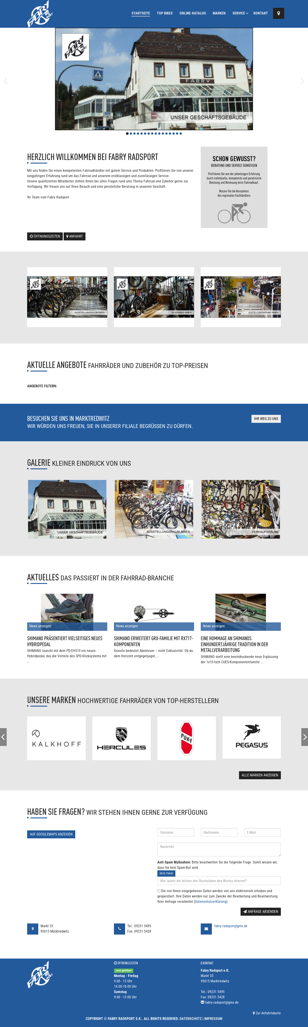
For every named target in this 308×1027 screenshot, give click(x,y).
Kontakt (260, 13)
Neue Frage (166, 873)
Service (240, 13)
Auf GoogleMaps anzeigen (51, 834)
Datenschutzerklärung (210, 901)
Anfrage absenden (260, 911)
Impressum (213, 1019)
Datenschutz (191, 1019)
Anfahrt (74, 236)
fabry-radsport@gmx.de (230, 926)
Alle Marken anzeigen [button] (260, 775)
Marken (219, 13)
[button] (23, 79)
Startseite (141, 13)
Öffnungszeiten (45, 236)
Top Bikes (165, 13)
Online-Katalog (193, 13)
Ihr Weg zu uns (266, 419)
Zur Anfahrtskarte (267, 1013)
